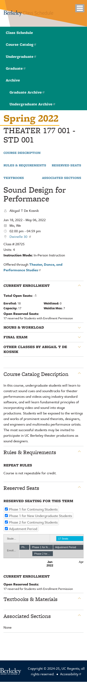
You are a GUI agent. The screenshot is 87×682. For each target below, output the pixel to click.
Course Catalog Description (35, 374)
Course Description (22, 153)
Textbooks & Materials (30, 599)
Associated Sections (61, 178)
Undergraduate (21, 56)
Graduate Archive (27, 92)
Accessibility (71, 673)
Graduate (16, 68)
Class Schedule (19, 32)
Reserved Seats (66, 165)
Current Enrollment (26, 285)
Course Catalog (21, 44)
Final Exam (15, 337)
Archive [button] (13, 80)
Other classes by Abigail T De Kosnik (35, 349)
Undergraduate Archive (33, 104)
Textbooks (13, 178)
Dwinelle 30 (21, 236)
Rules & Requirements (24, 165)
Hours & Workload (23, 327)
